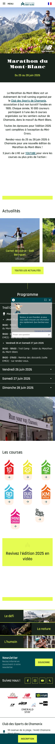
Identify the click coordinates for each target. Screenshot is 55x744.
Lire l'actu (19, 258)
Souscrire (44, 662)
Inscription (27, 738)
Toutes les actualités (28, 270)
